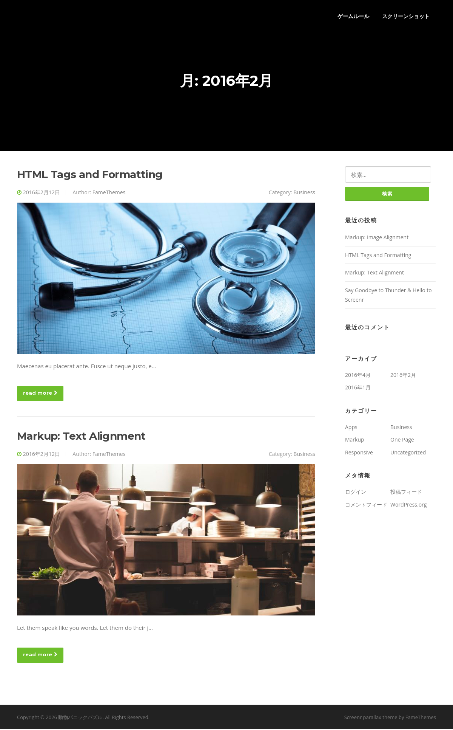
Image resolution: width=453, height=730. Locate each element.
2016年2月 (403, 375)
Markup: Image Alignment (376, 238)
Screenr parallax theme (371, 717)
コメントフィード (366, 505)
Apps (351, 427)
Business (304, 193)
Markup (354, 440)
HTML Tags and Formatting (90, 175)
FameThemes (108, 193)
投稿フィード (406, 492)
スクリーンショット (406, 16)
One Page (402, 440)
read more (40, 394)
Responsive (359, 453)
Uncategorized (408, 453)
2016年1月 (358, 388)
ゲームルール (353, 16)
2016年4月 (358, 375)
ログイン (355, 492)
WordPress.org (408, 505)
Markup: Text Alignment (81, 436)
